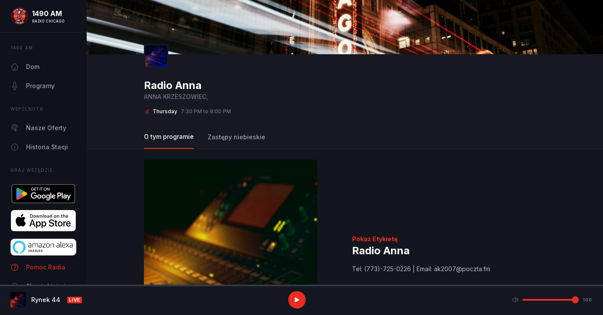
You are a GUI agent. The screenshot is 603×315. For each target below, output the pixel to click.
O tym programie (169, 136)
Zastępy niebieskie (236, 137)
